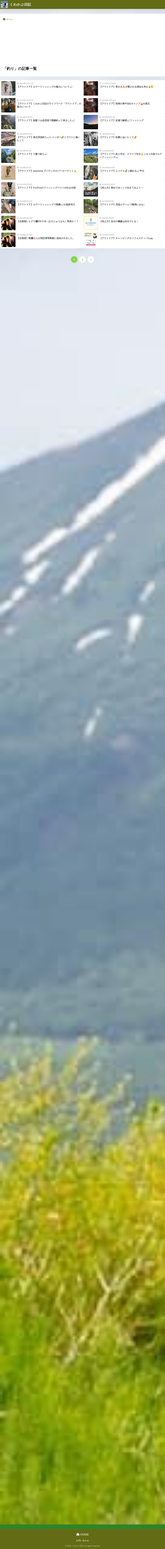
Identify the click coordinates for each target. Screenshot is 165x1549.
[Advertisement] (82, 44)
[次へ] (91, 259)
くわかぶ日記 (16, 4)
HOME (82, 1534)
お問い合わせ (82, 1540)
